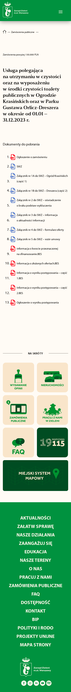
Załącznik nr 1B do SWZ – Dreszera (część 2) (42, 190)
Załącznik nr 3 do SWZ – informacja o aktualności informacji (37, 217)
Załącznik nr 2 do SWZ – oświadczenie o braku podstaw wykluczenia (39, 202)
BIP (35, 619)
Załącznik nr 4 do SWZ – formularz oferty (40, 229)
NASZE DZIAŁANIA (35, 535)
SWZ (19, 166)
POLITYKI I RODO (35, 628)
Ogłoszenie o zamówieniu (32, 157)
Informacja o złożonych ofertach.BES (38, 263)
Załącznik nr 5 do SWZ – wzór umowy (38, 239)
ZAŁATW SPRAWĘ (35, 526)
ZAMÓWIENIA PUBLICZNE (35, 585)
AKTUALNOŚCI (35, 518)
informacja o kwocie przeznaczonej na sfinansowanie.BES (37, 251)
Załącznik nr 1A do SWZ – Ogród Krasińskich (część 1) (42, 178)
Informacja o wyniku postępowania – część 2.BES (42, 290)
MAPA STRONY (35, 644)
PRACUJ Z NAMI (35, 577)
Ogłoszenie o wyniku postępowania (38, 302)
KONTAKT (36, 611)
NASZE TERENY (35, 560)
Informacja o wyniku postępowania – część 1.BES (42, 275)
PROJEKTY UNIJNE (35, 636)
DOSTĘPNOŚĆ (35, 602)
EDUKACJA (35, 551)
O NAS (35, 568)
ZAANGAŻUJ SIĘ (35, 543)
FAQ (35, 594)
